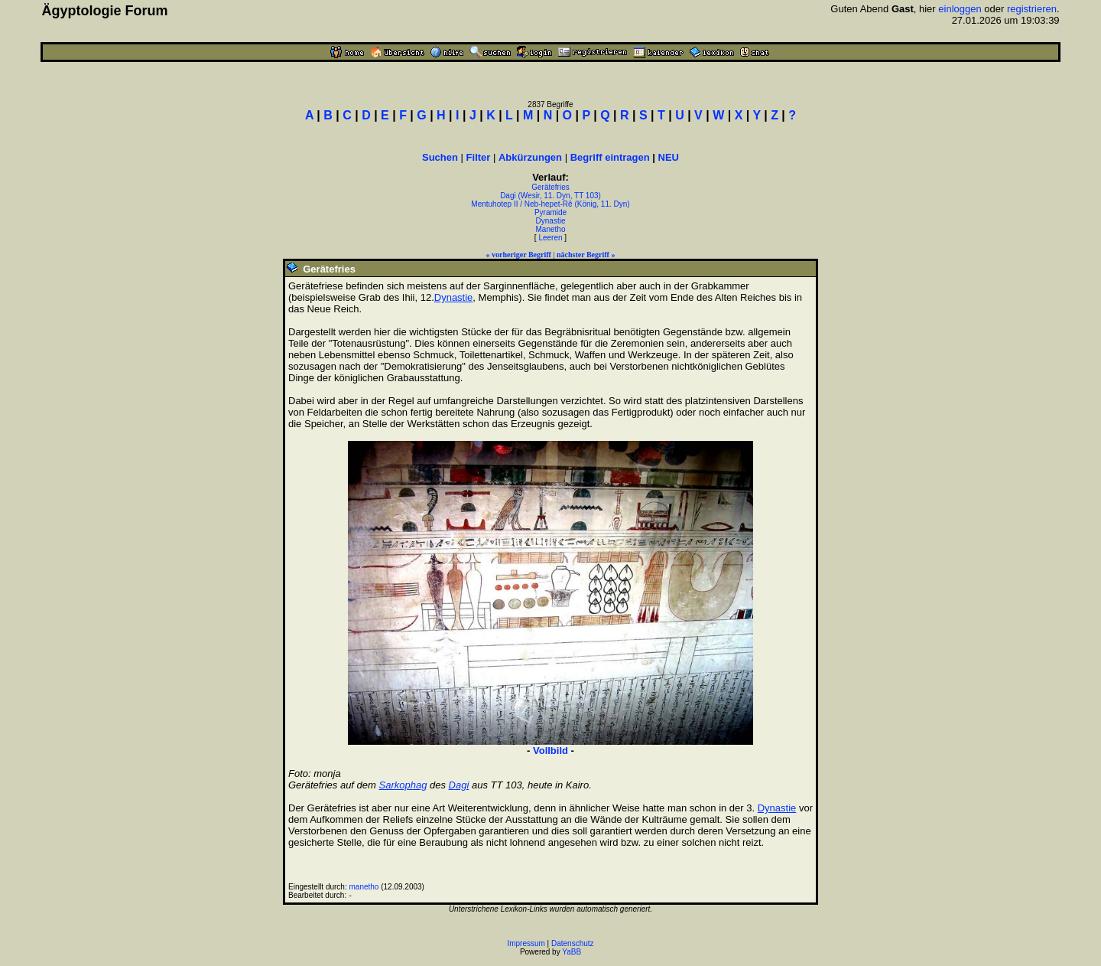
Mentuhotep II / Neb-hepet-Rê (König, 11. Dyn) (550, 204)
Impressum (525, 943)
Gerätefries (550, 187)
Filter (478, 157)
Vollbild (550, 750)
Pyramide (550, 212)
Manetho (551, 229)
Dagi (459, 785)
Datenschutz (572, 943)
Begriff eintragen (610, 157)
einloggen (959, 9)
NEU (668, 157)
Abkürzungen (530, 157)
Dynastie (551, 221)
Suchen (440, 157)
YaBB (571, 952)
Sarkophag (403, 785)
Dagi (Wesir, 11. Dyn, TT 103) (550, 195)
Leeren (550, 237)
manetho (364, 887)
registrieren (1032, 9)
